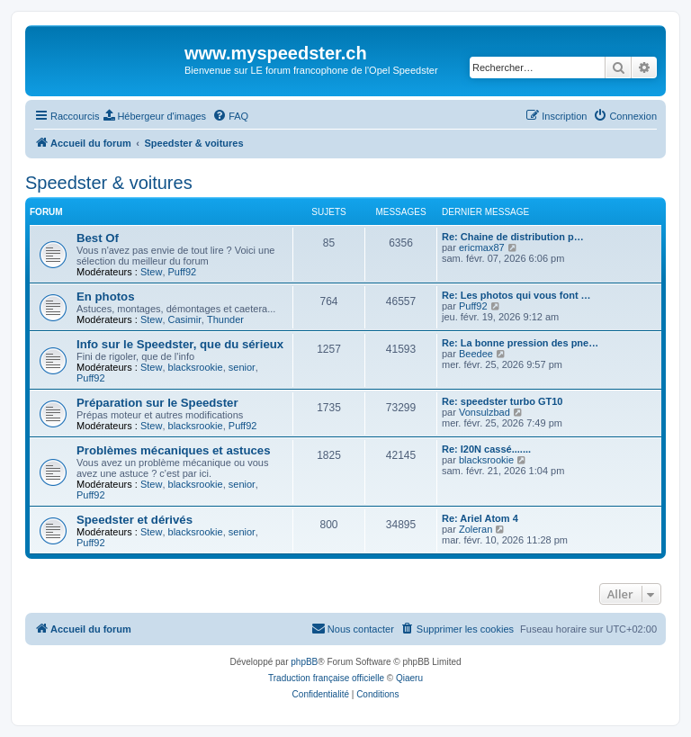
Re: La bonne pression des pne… (520, 342)
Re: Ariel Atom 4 (480, 518)
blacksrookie (195, 367)
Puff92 (182, 271)
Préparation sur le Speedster (157, 402)
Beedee (476, 353)
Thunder (225, 319)
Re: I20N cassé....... (486, 449)
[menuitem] (154, 116)
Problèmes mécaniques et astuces (173, 450)
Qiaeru (409, 678)
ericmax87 (482, 247)
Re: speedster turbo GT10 (502, 401)
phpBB (304, 662)
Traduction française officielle (326, 678)
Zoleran (475, 529)
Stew (151, 271)
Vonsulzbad (484, 412)
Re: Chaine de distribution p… (513, 236)
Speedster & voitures (109, 183)
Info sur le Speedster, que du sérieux (179, 344)
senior (242, 367)
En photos (105, 296)
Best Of (97, 238)
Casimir (185, 319)
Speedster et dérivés (134, 519)
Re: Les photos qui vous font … (516, 295)
